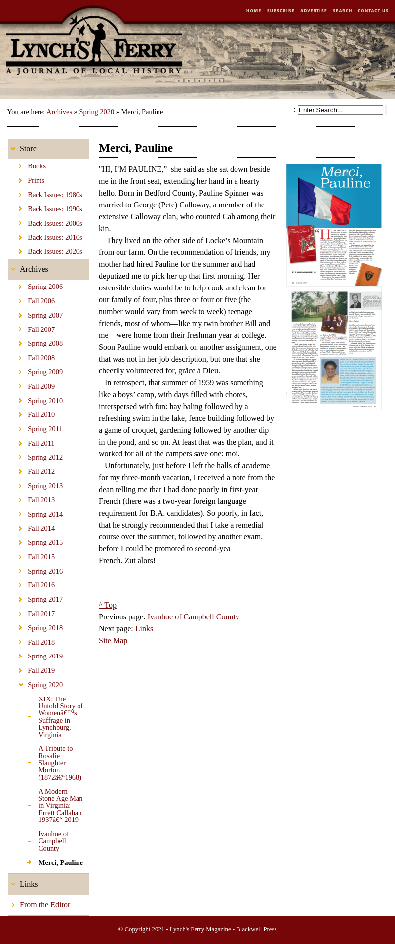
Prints (26, 178)
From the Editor (39, 902)
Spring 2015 (35, 540)
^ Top (108, 605)
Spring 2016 (35, 569)
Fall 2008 (31, 356)
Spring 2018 (35, 626)
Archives (59, 112)
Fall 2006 (31, 299)
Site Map (113, 640)
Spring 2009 (35, 370)
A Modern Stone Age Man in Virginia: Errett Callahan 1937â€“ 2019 (45, 803)
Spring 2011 (35, 427)
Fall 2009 (31, 384)
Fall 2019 (31, 668)
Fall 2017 (31, 612)
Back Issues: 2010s (45, 235)
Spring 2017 (35, 597)
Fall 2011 (31, 441)
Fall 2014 (31, 526)
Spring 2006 (35, 285)
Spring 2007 (35, 313)
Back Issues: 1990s (45, 207)
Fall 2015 (31, 555)
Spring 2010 (35, 398)
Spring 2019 (35, 654)
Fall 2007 (31, 328)
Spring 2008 (35, 341)
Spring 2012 (35, 455)
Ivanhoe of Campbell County (38, 839)
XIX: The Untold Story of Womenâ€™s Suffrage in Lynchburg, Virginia (45, 715)
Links (23, 881)
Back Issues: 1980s (45, 193)
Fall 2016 (31, 583)
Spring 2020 (96, 112)
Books (27, 164)
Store (22, 146)
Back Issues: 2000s (45, 221)
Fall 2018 (31, 640)
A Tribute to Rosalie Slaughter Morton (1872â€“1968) (44, 761)
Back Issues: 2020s (45, 250)
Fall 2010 (31, 413)
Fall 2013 (31, 498)
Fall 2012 (31, 469)
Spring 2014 (35, 512)
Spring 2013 (35, 484)
